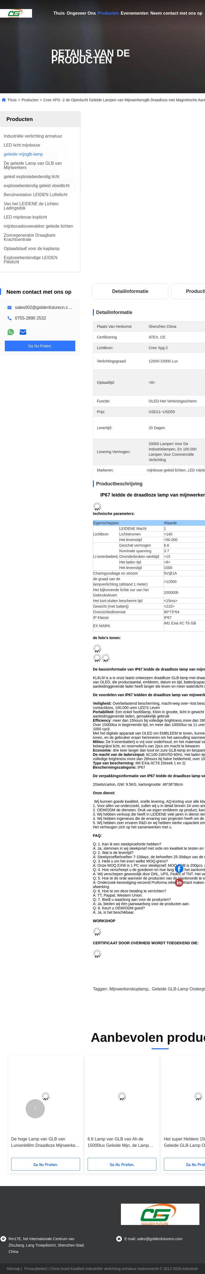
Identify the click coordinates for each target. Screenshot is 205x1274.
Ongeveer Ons (81, 13)
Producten (108, 13)
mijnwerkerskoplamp (128, 989)
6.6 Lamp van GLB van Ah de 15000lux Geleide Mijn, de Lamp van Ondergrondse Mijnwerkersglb (120, 1143)
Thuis (59, 13)
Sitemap (13, 1269)
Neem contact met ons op (176, 13)
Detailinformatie (130, 291)
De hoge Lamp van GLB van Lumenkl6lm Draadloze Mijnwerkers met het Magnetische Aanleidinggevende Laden (45, 1143)
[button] (35, 1108)
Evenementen (134, 13)
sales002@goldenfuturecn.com (44, 307)
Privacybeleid (35, 1269)
